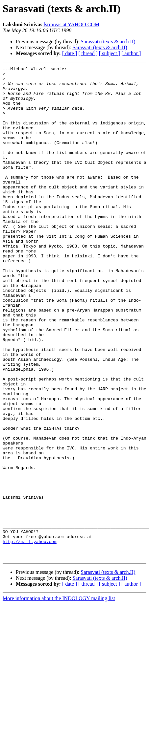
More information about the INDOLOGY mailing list (59, 697)
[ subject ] (109, 53)
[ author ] (131, 53)
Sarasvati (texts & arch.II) (108, 41)
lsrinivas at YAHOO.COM (71, 24)
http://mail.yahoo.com (30, 637)
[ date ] (69, 53)
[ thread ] (88, 53)
